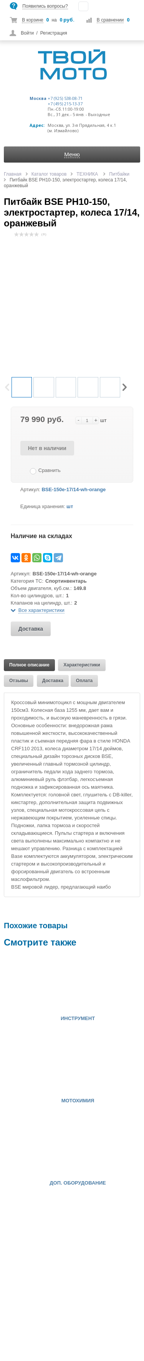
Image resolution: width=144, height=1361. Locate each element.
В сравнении (110, 20)
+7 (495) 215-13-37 (65, 103)
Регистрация (53, 33)
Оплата (84, 680)
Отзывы (18, 680)
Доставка (30, 629)
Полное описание (29, 665)
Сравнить (49, 470)
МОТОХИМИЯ (77, 1100)
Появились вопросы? (45, 6)
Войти (27, 33)
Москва (38, 98)
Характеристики (81, 665)
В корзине (32, 20)
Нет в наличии (47, 448)
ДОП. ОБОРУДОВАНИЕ (78, 1183)
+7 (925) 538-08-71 (65, 98)
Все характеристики (41, 610)
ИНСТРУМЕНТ (78, 1018)
